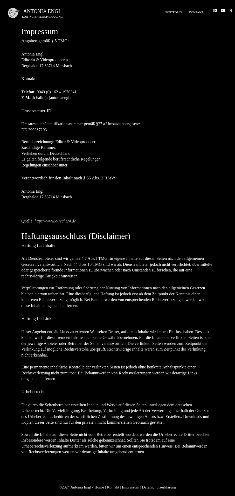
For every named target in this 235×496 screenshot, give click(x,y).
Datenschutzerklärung (159, 487)
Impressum (130, 487)
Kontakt (196, 12)
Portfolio (173, 12)
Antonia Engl (42, 11)
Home (99, 487)
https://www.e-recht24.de (55, 221)
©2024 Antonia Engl (75, 487)
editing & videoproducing (42, 16)
